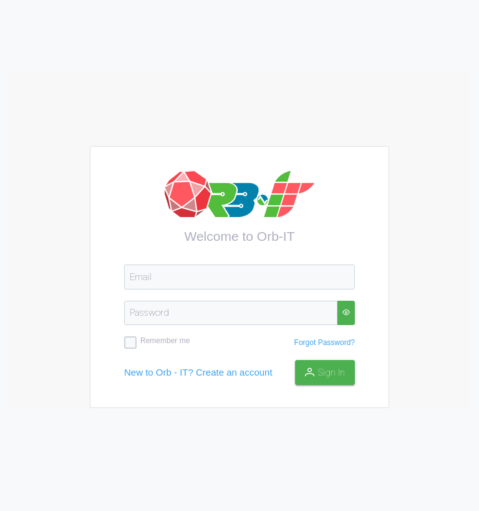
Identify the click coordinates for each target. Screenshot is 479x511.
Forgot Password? (324, 342)
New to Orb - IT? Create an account (198, 372)
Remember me (165, 340)
